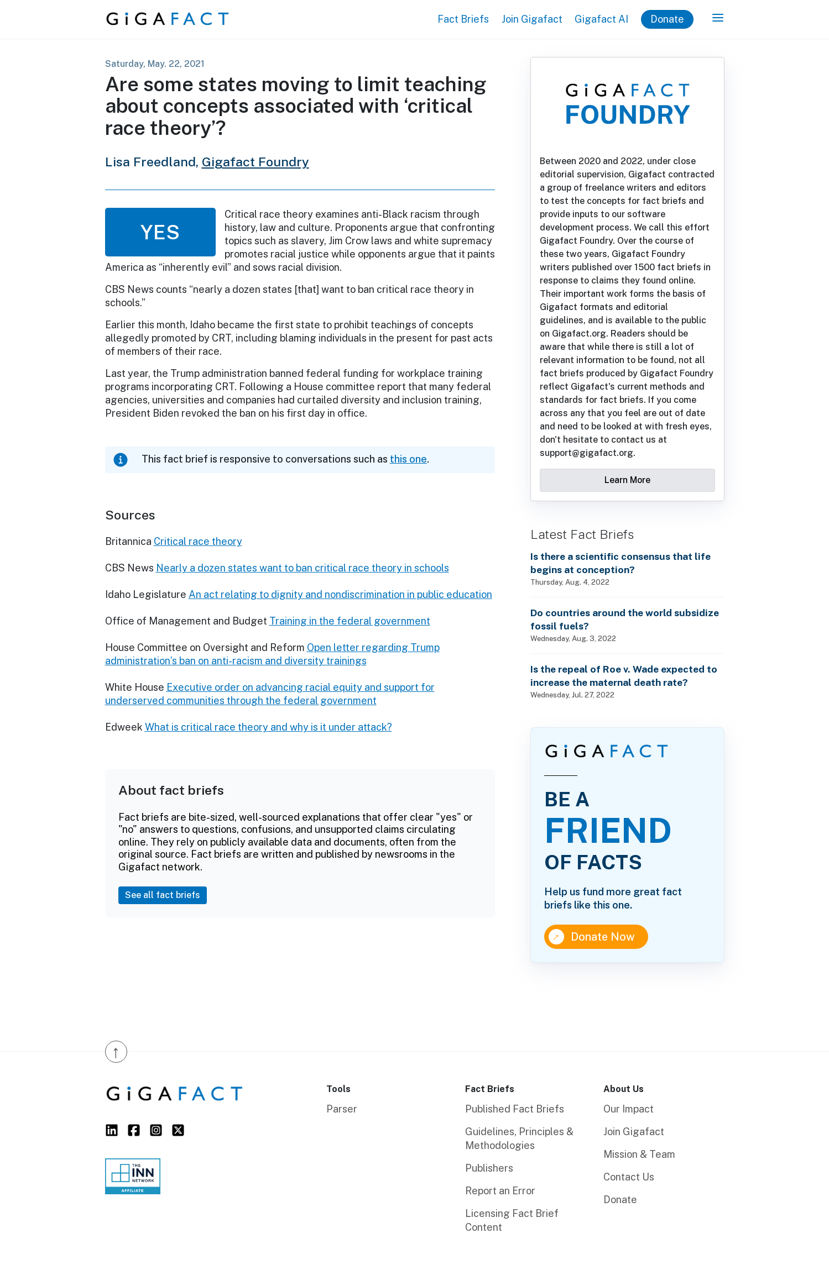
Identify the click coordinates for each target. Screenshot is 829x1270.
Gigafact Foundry (255, 161)
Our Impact (628, 1109)
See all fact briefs (162, 895)
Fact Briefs (463, 19)
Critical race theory (198, 541)
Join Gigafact (532, 19)
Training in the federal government (349, 621)
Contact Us (628, 1177)
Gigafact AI (601, 19)
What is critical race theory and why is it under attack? (268, 727)
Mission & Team (639, 1154)
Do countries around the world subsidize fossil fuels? (624, 619)
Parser (341, 1109)
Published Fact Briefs (514, 1109)
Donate (667, 19)
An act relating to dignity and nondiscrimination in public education (340, 594)
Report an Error (500, 1190)
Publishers (489, 1168)
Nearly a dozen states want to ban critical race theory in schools (302, 568)
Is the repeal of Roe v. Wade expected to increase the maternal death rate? (623, 675)
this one (408, 459)
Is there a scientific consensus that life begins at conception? (620, 562)
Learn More (627, 480)
